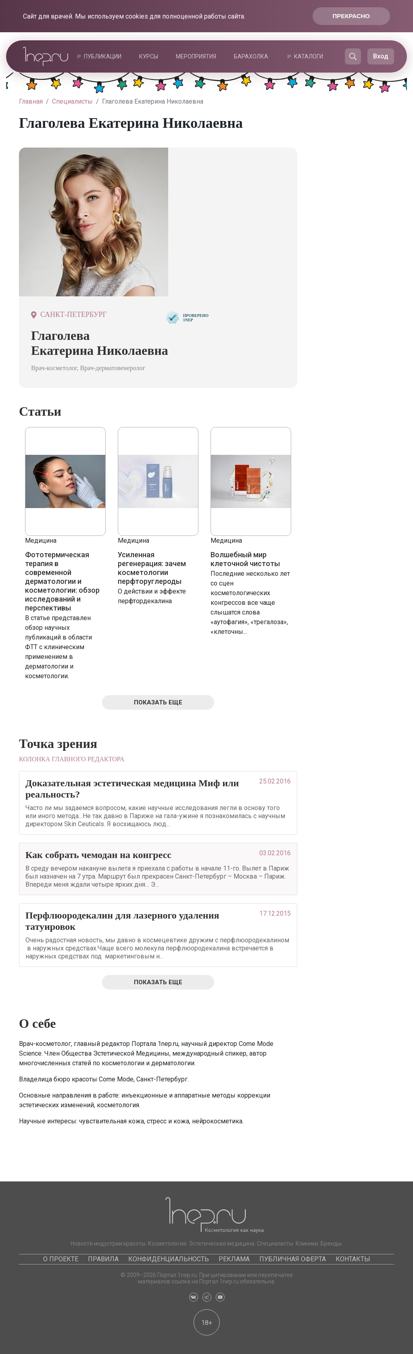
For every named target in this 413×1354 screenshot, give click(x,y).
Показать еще (158, 702)
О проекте (60, 1259)
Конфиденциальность (168, 1259)
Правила (103, 1259)
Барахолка (251, 56)
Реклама (234, 1259)
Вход (380, 56)
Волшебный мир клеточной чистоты (245, 559)
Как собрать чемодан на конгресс (98, 855)
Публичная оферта (292, 1259)
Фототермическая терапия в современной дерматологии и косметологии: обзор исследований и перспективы (62, 581)
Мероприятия (196, 56)
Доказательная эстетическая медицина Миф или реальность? (132, 789)
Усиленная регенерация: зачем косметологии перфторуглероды (152, 567)
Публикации (102, 56)
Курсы (148, 56)
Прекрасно (351, 15)
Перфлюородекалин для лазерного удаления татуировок (122, 921)
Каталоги (308, 56)
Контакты (353, 1259)
